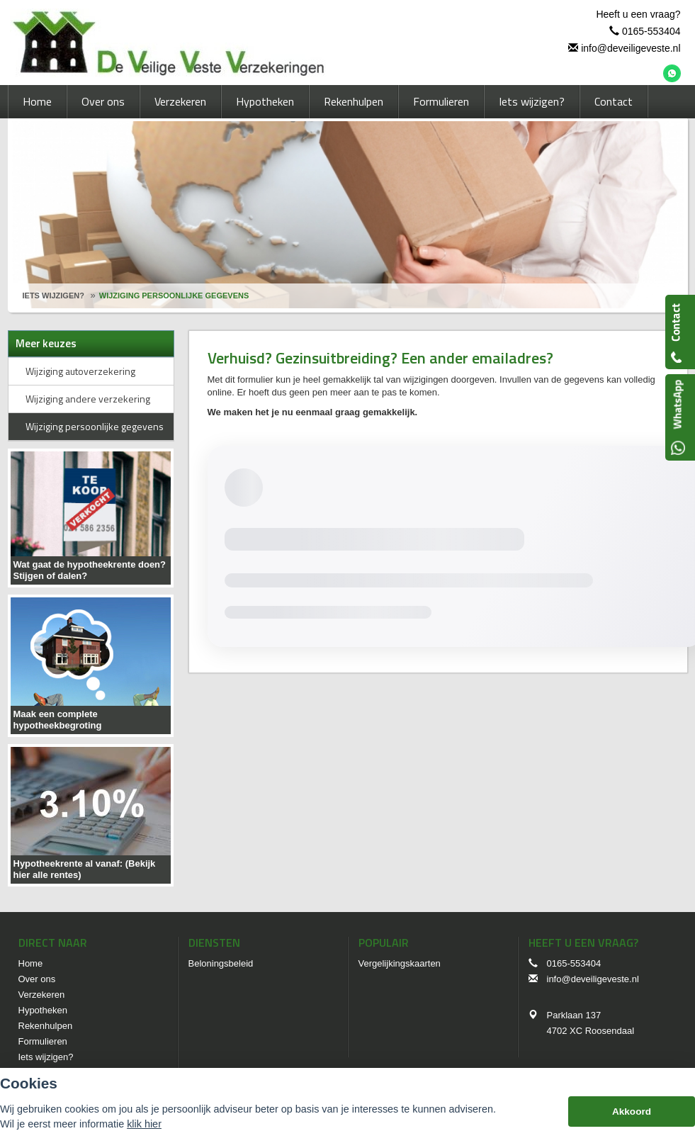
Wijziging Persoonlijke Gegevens (174, 295)
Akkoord (631, 1111)
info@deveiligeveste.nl (630, 48)
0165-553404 (651, 31)
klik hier (144, 1124)
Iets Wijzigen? (53, 295)
